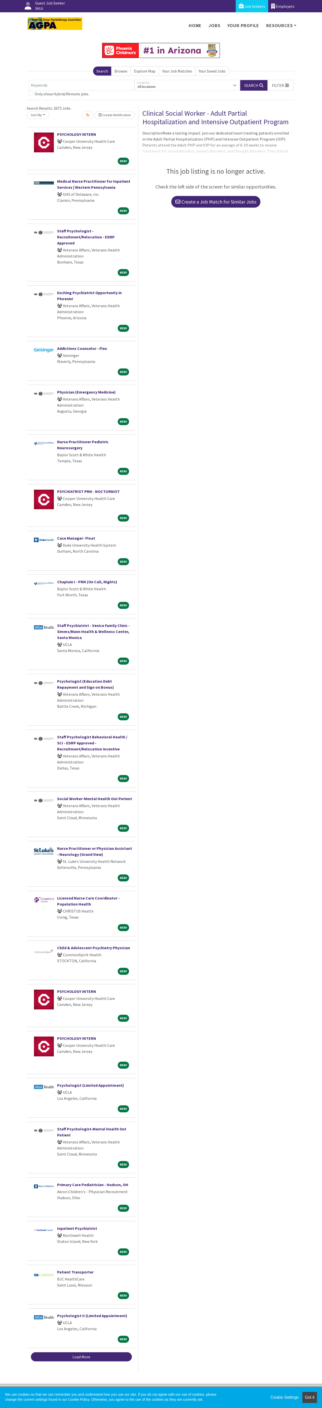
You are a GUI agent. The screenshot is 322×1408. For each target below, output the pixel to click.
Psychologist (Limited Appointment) (90, 1085)
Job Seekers (252, 6)
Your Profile (243, 25)
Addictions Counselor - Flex (82, 348)
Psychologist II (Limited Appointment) (92, 1315)
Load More (81, 1356)
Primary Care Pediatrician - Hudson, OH (92, 1184)
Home (195, 25)
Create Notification (115, 115)
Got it (309, 1397)
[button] (280, 85)
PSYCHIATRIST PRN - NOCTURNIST (88, 491)
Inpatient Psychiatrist (77, 1228)
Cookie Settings (284, 1397)
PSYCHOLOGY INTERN (76, 134)
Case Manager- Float (76, 538)
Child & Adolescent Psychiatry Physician (93, 947)
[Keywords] (81, 85)
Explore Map (144, 71)
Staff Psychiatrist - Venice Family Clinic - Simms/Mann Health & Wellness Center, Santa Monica (93, 631)
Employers (282, 6)
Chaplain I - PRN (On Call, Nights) (87, 581)
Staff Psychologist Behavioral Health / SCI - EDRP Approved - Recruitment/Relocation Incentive (92, 742)
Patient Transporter (75, 1271)
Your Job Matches (177, 71)
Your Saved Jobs (212, 71)
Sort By (36, 115)
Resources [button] (279, 25)
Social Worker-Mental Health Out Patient (94, 798)
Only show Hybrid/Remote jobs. (62, 93)
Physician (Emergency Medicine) (86, 392)
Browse (120, 71)
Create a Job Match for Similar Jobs (215, 202)
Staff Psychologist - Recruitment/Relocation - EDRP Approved (86, 236)
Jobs (214, 25)
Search (102, 71)
